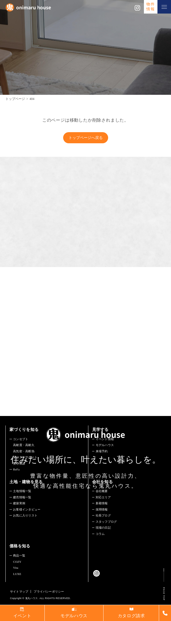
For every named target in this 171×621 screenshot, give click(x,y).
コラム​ (100, 533)
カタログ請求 (131, 615)
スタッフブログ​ (106, 521)
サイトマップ (19, 591)
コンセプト (20, 439)
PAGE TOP (164, 593)
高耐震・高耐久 (23, 445)
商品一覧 (19, 555)
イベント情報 (105, 439)
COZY (17, 561)
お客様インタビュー (26, 509)
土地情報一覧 (22, 491)
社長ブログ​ (103, 515)
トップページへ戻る (86, 138)
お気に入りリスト (25, 515)
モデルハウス (105, 445)
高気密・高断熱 (23, 451)
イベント (22, 615)
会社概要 (102, 491)
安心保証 (19, 463)
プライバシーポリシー (49, 591)
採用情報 (102, 509)
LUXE (17, 574)
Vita (15, 567)
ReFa (16, 469)
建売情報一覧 (22, 497)
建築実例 (19, 503)
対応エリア (103, 497)
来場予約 (102, 451)
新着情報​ (102, 503)
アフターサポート (25, 457)
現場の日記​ (103, 527)
